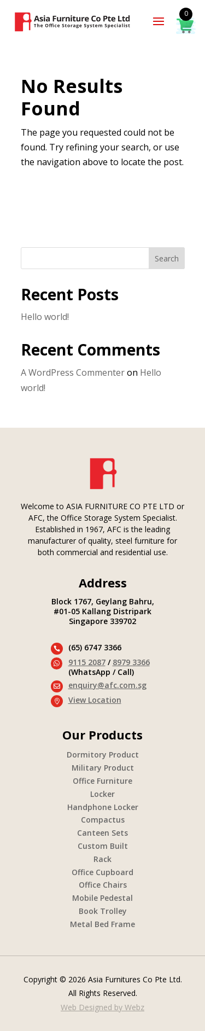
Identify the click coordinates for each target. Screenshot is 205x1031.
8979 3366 (131, 662)
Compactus (103, 819)
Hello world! (45, 317)
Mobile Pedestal (102, 898)
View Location (94, 700)
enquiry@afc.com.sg (107, 685)
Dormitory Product (103, 754)
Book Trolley (103, 911)
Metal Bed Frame (102, 924)
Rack (102, 859)
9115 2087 (87, 662)
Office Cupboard (102, 872)
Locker (102, 794)
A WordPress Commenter (73, 372)
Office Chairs (103, 884)
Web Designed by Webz (102, 1007)
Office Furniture (102, 781)
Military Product (103, 767)
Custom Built (103, 846)
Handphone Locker (102, 807)
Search (167, 258)
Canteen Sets (102, 833)
